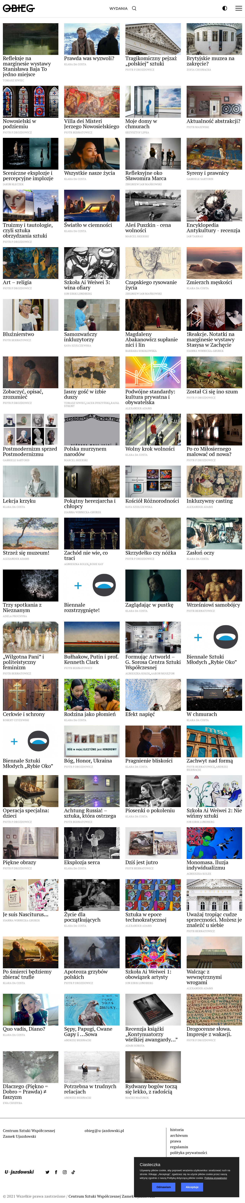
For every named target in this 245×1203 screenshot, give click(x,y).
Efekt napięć (140, 714)
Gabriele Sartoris (200, 179)
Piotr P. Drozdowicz (139, 69)
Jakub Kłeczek (13, 184)
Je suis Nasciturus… (25, 914)
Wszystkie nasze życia (89, 172)
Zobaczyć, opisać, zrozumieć (23, 394)
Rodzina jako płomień (90, 714)
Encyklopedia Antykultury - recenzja (213, 227)
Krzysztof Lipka (137, 132)
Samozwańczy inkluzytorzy (80, 336)
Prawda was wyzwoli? (89, 58)
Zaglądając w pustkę (149, 604)
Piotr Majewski (198, 127)
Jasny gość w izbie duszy (85, 394)
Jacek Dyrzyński (98, 403)
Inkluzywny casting (210, 500)
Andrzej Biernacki (77, 1040)
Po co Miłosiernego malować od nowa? (209, 451)
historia (177, 1129)
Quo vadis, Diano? (24, 1028)
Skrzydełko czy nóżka (150, 552)
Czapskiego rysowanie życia (151, 285)
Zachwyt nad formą (210, 760)
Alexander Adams (138, 408)
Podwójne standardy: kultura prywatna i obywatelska (150, 397)
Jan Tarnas (195, 236)
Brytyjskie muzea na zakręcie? (210, 61)
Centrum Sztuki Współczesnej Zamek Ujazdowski (112, 1196)
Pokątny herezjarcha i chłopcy (90, 503)
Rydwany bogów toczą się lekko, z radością (151, 1089)
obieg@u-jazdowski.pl (104, 1130)
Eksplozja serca (82, 862)
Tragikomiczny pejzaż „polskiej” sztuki (151, 61)
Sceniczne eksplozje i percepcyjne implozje (28, 175)
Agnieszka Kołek (137, 673)
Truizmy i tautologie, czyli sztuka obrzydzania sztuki (28, 230)
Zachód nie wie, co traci (86, 555)
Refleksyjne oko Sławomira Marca (145, 175)
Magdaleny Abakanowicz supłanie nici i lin (151, 339)
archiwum (179, 1135)
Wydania (118, 9)
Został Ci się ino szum (212, 391)
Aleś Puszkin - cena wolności (148, 227)
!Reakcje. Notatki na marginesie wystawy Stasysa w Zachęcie (210, 339)
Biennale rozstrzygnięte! (82, 607)
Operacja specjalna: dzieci (26, 813)
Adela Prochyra (15, 616)
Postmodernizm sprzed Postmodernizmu (30, 451)
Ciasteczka (150, 1165)
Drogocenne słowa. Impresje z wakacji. (209, 1031)
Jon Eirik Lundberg (78, 293)
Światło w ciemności (88, 224)
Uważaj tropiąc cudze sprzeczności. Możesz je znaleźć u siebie (214, 919)
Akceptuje (192, 1187)
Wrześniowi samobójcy (213, 604)
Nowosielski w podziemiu (19, 123)
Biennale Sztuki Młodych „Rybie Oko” (212, 659)
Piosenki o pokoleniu (150, 810)
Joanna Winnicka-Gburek (205, 351)
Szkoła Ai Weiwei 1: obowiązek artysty (148, 974)
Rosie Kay (96, 564)
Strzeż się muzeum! (26, 552)
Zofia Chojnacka (199, 69)
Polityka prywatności (215, 1178)
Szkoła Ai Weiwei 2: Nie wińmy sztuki (214, 813)
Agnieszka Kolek (76, 564)
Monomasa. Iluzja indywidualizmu (207, 865)
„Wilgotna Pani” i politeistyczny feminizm (23, 662)
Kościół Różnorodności (152, 500)
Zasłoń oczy (200, 552)
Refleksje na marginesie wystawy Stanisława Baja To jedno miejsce (27, 66)
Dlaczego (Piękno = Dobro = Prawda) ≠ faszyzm (25, 1091)
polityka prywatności (188, 1152)
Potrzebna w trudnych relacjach (90, 1089)
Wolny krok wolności (150, 448)
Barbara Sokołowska (141, 351)
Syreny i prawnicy (208, 172)
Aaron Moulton (163, 673)
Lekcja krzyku (19, 500)
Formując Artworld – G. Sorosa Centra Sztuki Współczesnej (153, 662)
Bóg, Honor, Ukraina (88, 760)
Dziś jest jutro (141, 862)
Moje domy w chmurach (141, 123)
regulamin (179, 1146)
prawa (175, 1141)
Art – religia (17, 282)
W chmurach (202, 714)
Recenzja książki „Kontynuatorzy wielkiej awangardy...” (151, 1034)
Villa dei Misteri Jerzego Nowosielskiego (91, 123)
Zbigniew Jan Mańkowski (143, 184)
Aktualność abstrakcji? (213, 120)
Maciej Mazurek (137, 1097)
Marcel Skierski (137, 236)
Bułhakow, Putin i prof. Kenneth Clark (91, 659)
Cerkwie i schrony (24, 714)
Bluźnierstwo (18, 334)
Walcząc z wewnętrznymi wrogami (204, 977)
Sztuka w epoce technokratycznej (146, 917)
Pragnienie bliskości (149, 760)
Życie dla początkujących (82, 917)
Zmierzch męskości (209, 282)
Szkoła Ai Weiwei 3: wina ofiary (87, 285)
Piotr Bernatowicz (78, 132)
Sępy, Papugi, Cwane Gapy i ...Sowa (88, 1031)
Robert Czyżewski (16, 720)
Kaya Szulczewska (77, 345)
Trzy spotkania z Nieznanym (22, 607)
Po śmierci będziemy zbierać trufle (27, 974)
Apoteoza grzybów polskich (86, 974)
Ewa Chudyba (12, 1103)
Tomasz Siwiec (13, 80)
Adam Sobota (135, 1045)
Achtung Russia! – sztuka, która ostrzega (90, 813)
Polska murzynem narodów (85, 451)
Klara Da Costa (75, 64)
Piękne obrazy (19, 862)
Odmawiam (164, 1187)
